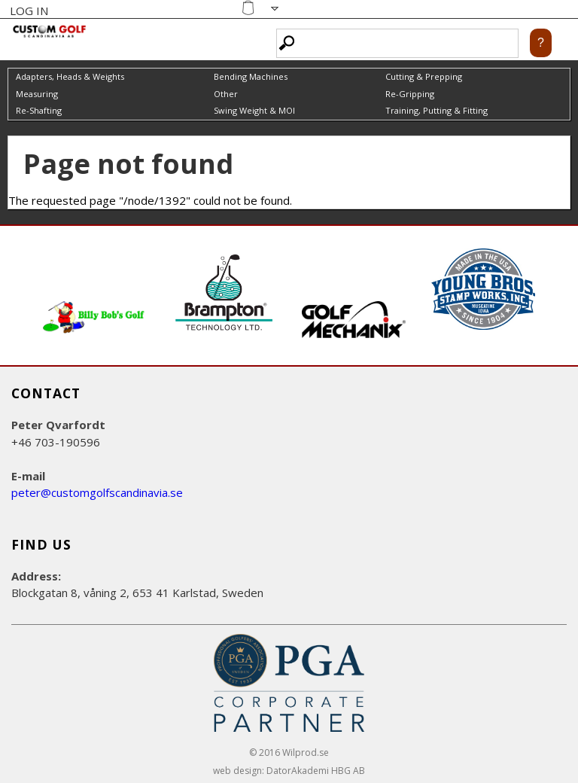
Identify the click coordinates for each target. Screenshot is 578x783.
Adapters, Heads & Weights (70, 76)
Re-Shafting (39, 110)
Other (226, 93)
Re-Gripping (409, 93)
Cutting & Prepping (423, 76)
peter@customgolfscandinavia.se (97, 492)
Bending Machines (250, 76)
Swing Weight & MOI (254, 110)
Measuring (37, 93)
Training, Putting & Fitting (436, 110)
